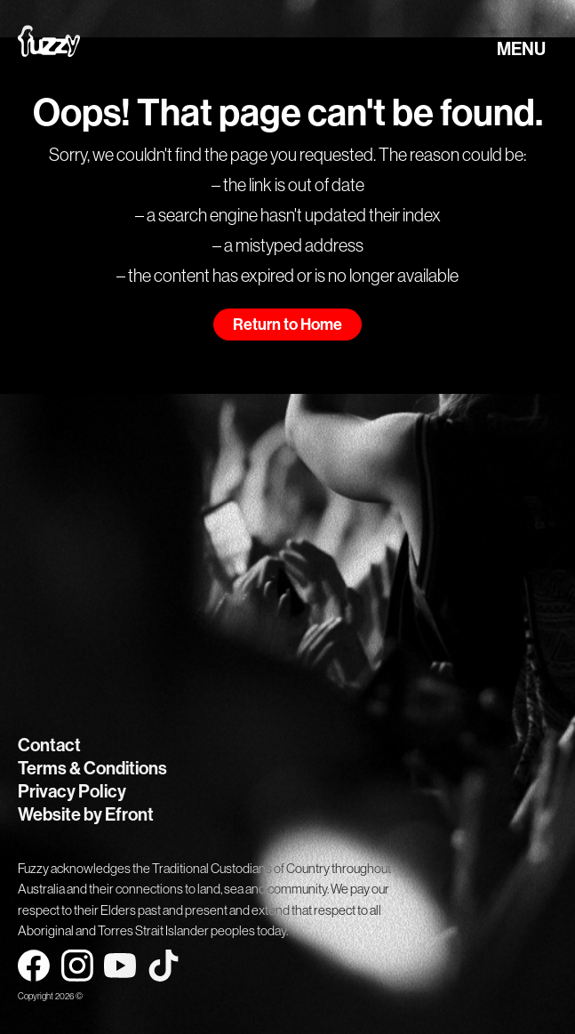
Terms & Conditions (92, 768)
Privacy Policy (72, 791)
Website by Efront (86, 814)
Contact (49, 745)
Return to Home (287, 324)
